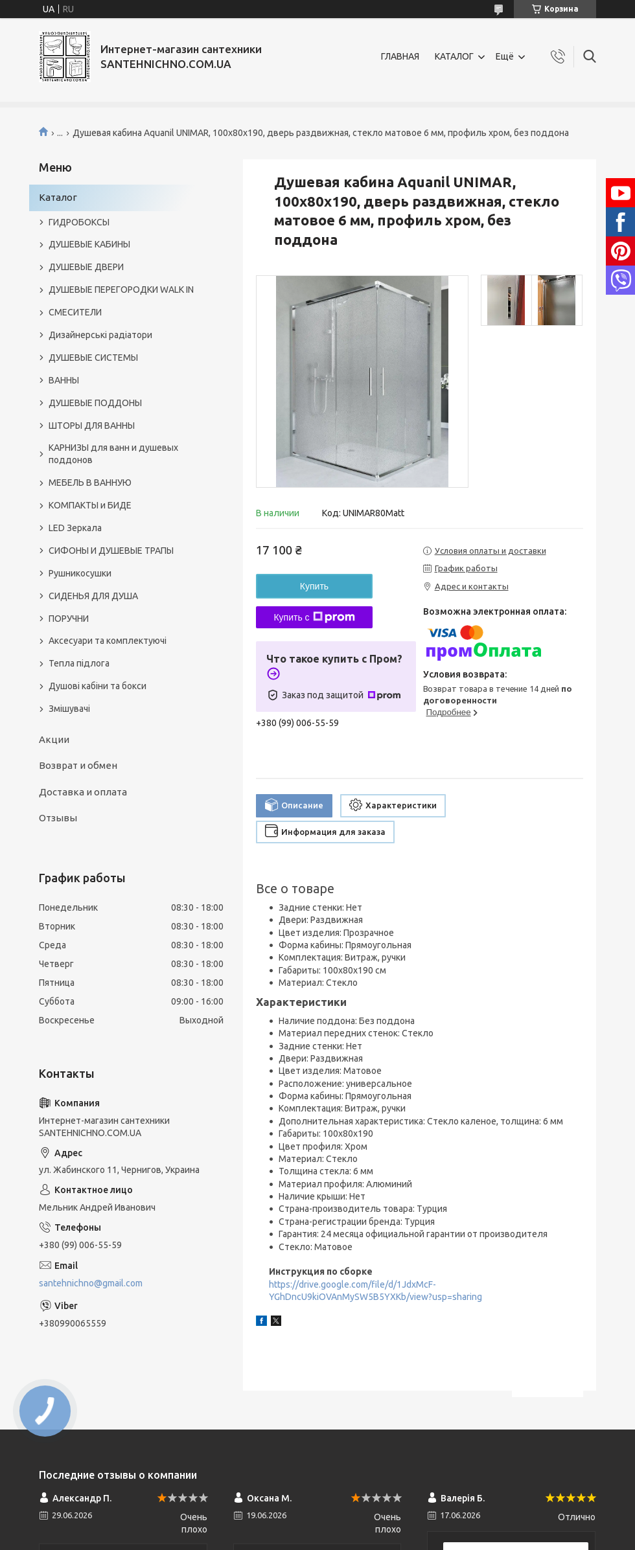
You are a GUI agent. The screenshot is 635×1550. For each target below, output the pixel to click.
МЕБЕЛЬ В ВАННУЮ (90, 482)
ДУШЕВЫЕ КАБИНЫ (89, 244)
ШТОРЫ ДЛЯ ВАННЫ (92, 425)
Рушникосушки (80, 573)
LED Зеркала (75, 528)
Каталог (58, 197)
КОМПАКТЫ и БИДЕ (90, 505)
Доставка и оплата (83, 791)
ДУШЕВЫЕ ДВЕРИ (86, 267)
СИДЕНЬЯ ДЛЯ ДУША (93, 596)
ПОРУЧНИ (69, 618)
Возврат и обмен (78, 765)
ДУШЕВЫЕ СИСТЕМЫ (93, 357)
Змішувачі (69, 708)
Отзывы (58, 817)
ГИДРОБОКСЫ (79, 222)
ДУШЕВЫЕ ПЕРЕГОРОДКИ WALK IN (121, 289)
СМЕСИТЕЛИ (75, 312)
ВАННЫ (64, 380)
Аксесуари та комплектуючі (108, 640)
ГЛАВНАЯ (400, 56)
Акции (54, 739)
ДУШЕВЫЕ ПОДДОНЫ (95, 403)
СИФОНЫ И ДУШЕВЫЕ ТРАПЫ (111, 550)
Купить (314, 586)
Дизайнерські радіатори (100, 335)
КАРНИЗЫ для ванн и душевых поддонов (113, 453)
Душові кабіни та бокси (97, 686)
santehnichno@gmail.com (91, 1283)
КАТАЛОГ (454, 56)
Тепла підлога (79, 663)
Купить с (313, 617)
